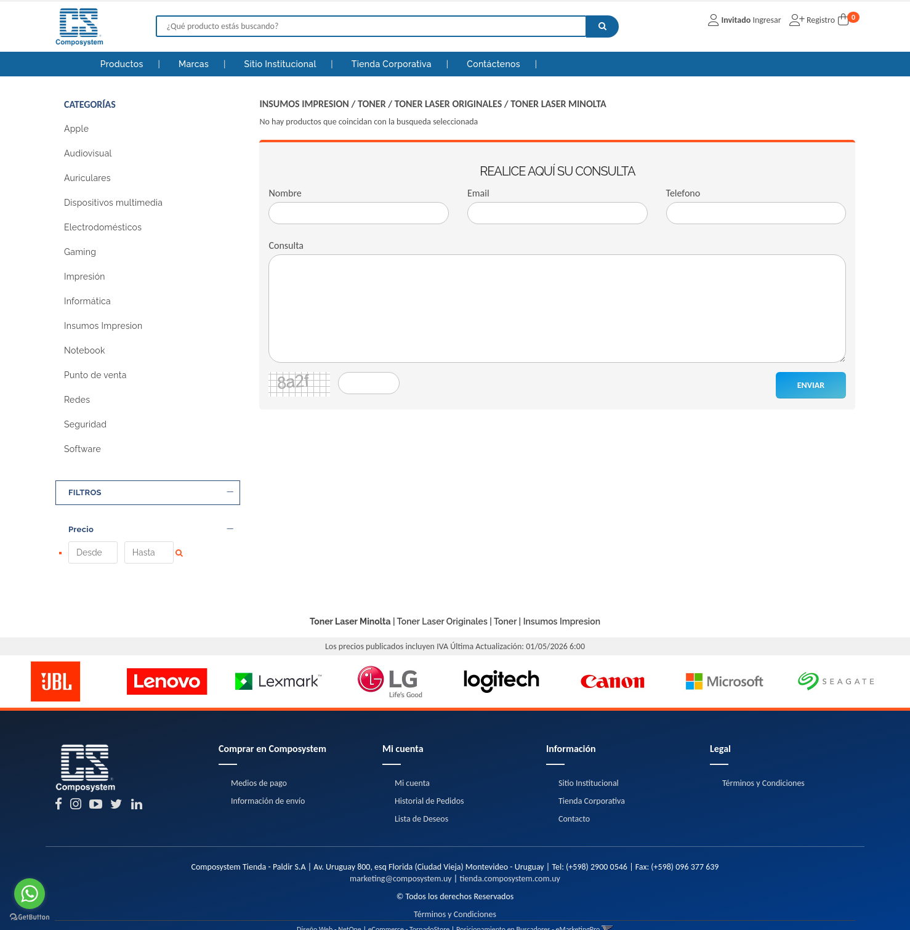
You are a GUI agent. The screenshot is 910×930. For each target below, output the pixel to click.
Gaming (80, 252)
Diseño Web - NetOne (329, 911)
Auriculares (87, 178)
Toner (372, 104)
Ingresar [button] (766, 20)
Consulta (286, 245)
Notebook (84, 350)
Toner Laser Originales (448, 104)
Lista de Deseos (421, 801)
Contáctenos (494, 64)
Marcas (195, 64)
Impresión (84, 276)
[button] (607, 911)
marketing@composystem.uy (401, 860)
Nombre (284, 193)
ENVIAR (810, 385)
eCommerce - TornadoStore (409, 911)
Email (478, 193)
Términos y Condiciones (763, 765)
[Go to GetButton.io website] (29, 917)
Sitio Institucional (281, 64)
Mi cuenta (412, 765)
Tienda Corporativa (393, 64)
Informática (87, 301)
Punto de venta (95, 375)
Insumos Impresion (103, 326)
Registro (820, 20)
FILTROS (151, 492)
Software (82, 449)
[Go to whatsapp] (29, 893)
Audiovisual (88, 153)
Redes (77, 400)
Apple (76, 129)
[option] (55, 664)
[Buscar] (602, 26)
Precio (151, 529)
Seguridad (85, 424)
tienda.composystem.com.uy (509, 860)
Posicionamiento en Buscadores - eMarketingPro (528, 911)
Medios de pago (259, 765)
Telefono (683, 193)
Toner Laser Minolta (558, 104)
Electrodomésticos (103, 227)
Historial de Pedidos (429, 783)
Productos (121, 64)
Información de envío (268, 783)
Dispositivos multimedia (113, 203)
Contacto (574, 801)
